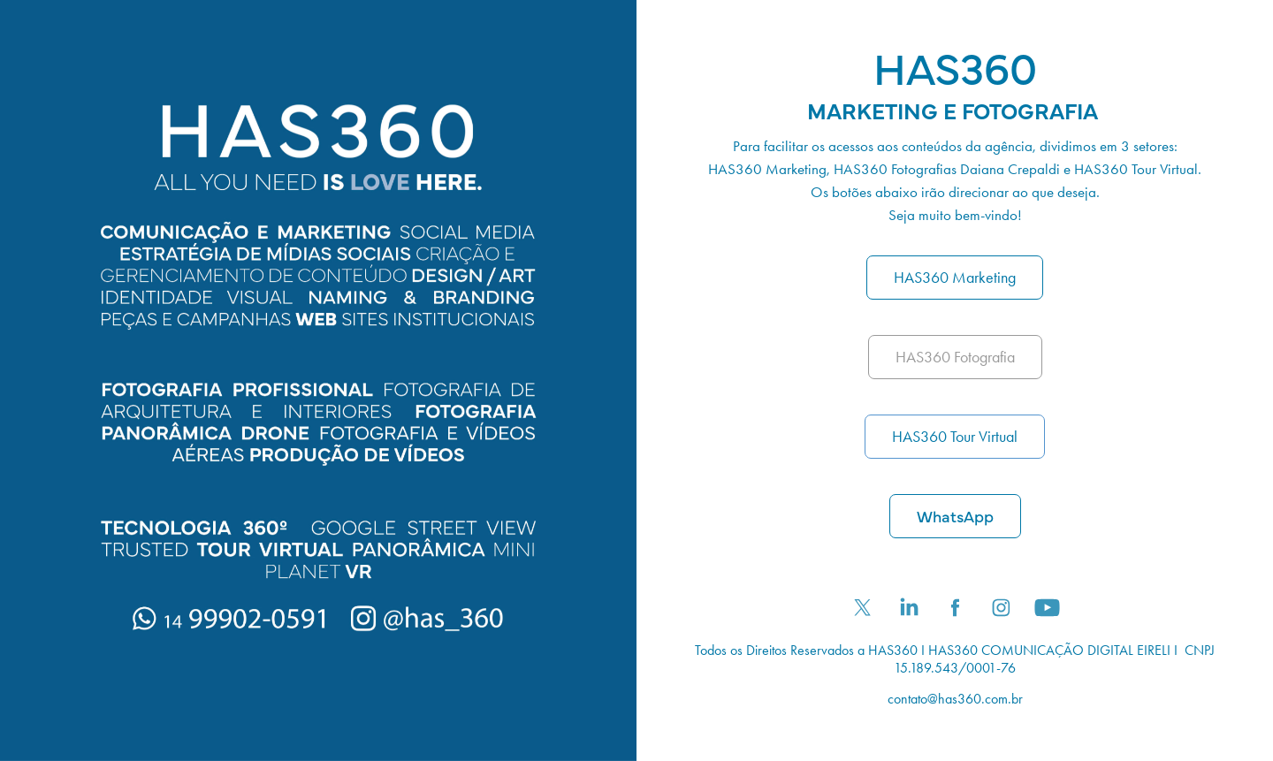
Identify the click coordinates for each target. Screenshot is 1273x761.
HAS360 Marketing (955, 277)
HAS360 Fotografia (955, 357)
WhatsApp (955, 516)
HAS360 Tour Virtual (955, 436)
